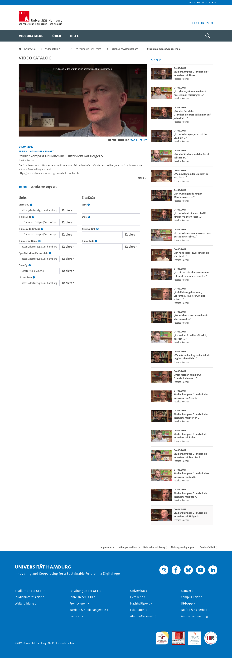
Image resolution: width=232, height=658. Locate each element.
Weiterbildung (24, 603)
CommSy (25, 265)
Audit (175, 633)
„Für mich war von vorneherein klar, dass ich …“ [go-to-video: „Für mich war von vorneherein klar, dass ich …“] (191, 317)
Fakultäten (137, 610)
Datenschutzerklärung (154, 547)
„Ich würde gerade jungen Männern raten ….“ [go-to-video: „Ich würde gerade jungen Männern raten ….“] (188, 195)
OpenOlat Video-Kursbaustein (35, 253)
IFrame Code (26, 217)
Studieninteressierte (28, 597)
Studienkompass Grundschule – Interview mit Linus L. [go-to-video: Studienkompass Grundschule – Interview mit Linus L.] (191, 73)
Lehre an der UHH (81, 597)
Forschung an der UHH (84, 591)
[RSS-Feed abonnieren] (152, 60)
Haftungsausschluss (127, 547)
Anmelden (194, 2)
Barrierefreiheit (207, 547)
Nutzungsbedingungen (182, 547)
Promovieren (78, 603)
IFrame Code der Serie (31, 229)
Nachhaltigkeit (140, 603)
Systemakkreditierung (210, 633)
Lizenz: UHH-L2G (118, 140)
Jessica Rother (26, 160)
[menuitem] (31, 36)
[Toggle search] (207, 36)
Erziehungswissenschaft (124, 49)
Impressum (106, 547)
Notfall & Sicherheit (194, 610)
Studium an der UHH (28, 591)
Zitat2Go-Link (90, 229)
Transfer (75, 616)
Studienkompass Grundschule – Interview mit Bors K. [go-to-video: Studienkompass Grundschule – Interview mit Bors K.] (191, 494)
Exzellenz (136, 597)
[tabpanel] (83, 240)
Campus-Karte (190, 597)
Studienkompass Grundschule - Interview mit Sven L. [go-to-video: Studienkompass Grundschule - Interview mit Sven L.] (191, 396)
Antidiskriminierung (194, 616)
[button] (207, 2)
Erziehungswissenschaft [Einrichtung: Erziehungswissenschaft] (36, 151)
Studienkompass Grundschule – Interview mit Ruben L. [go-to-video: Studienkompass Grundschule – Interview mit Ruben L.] (191, 435)
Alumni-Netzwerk (142, 616)
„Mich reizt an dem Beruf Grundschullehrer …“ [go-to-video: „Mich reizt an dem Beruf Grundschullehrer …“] (187, 376)
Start (86, 204)
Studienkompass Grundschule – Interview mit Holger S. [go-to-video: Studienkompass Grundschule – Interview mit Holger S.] (191, 514)
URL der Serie (27, 277)
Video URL (25, 204)
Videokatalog (52, 49)
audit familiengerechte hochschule (162, 637)
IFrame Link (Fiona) (30, 241)
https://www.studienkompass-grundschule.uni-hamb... (50, 173)
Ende (86, 217)
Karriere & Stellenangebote (87, 610)
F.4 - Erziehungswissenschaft (85, 49)
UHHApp (187, 603)
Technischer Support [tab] (43, 186)
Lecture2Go (29, 49)
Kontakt (186, 591)
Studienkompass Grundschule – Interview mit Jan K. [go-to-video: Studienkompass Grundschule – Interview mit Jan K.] (191, 475)
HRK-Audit (193, 633)
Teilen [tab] (23, 186)
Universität (137, 591)
